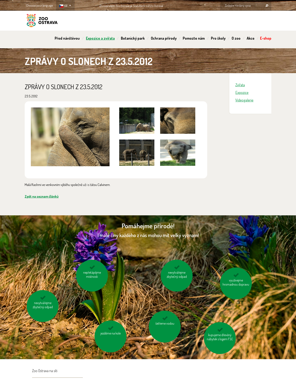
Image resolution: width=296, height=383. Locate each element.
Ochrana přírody (164, 38)
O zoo (236, 38)
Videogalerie (244, 100)
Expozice (242, 92)
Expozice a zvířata (100, 38)
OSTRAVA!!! (181, 5)
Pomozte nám (194, 38)
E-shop (265, 38)
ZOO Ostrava (42, 21)
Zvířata (240, 84)
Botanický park (133, 38)
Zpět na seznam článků (42, 196)
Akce (250, 38)
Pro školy (218, 38)
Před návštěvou (67, 38)
